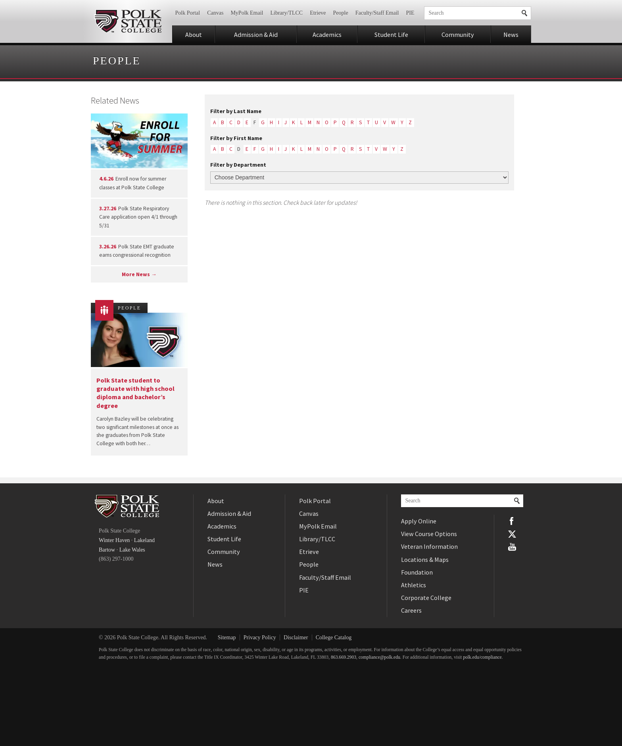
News (510, 34)
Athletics (413, 585)
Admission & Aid (256, 34)
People (340, 13)
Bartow (107, 550)
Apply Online (418, 521)
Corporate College (426, 598)
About (193, 34)
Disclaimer (296, 637)
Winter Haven (114, 540)
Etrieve (318, 13)
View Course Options (429, 534)
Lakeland (144, 540)
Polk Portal (187, 13)
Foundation (417, 572)
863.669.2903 (343, 657)
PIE (410, 13)
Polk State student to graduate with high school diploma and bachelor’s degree (135, 393)
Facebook (512, 521)
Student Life (391, 34)
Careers (411, 610)
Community (458, 34)
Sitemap (227, 637)
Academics (327, 34)
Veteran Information (429, 546)
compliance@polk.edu (379, 657)
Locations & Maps (425, 559)
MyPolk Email (246, 13)
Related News (115, 100)
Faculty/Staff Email (377, 13)
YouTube (512, 546)
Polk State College (127, 21)
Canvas (215, 13)
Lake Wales (132, 550)
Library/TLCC (286, 13)
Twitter (512, 533)
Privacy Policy (260, 637)
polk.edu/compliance (482, 657)
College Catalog (334, 637)
